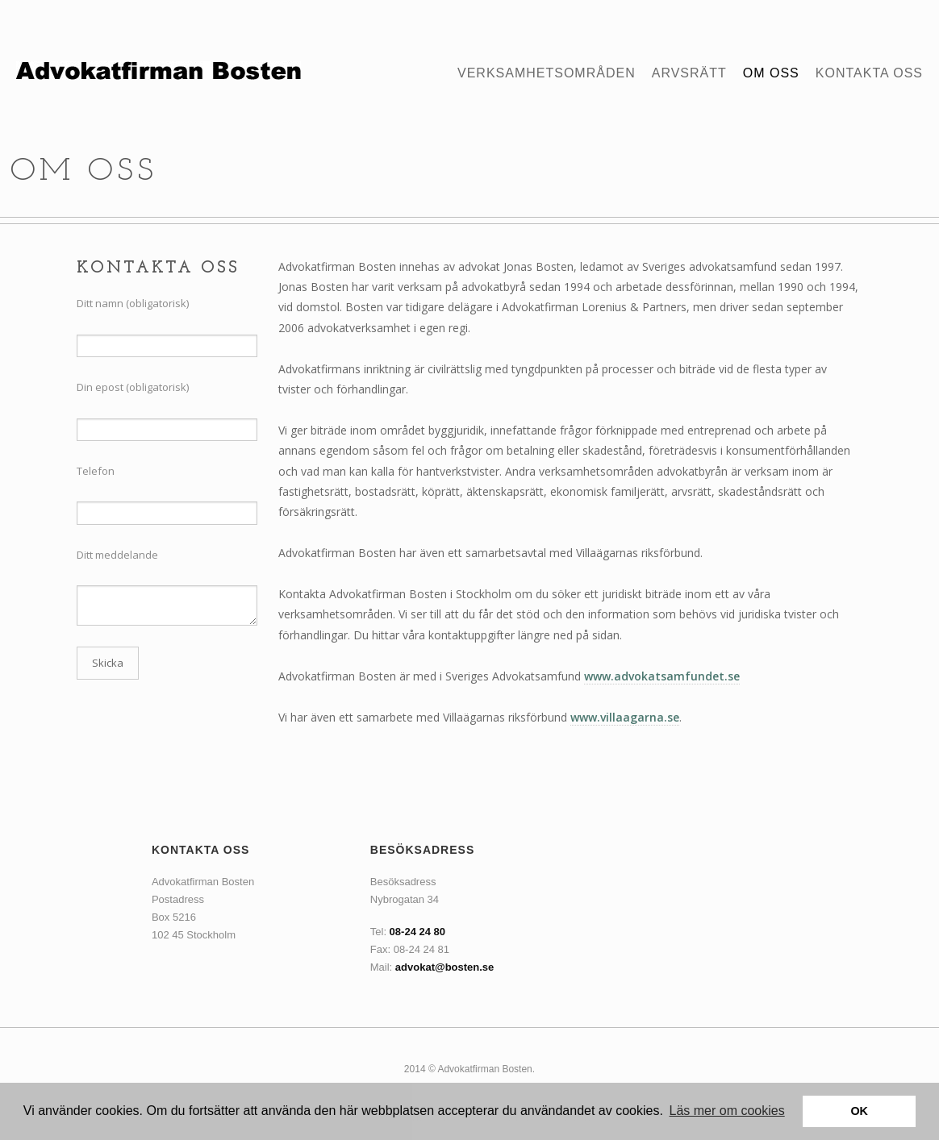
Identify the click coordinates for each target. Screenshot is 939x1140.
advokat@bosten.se (445, 967)
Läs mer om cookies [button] (727, 1110)
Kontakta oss (869, 73)
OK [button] (859, 1111)
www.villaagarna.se (624, 717)
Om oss (771, 73)
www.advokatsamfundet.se (662, 676)
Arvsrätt (689, 73)
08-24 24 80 (417, 932)
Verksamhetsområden (546, 73)
